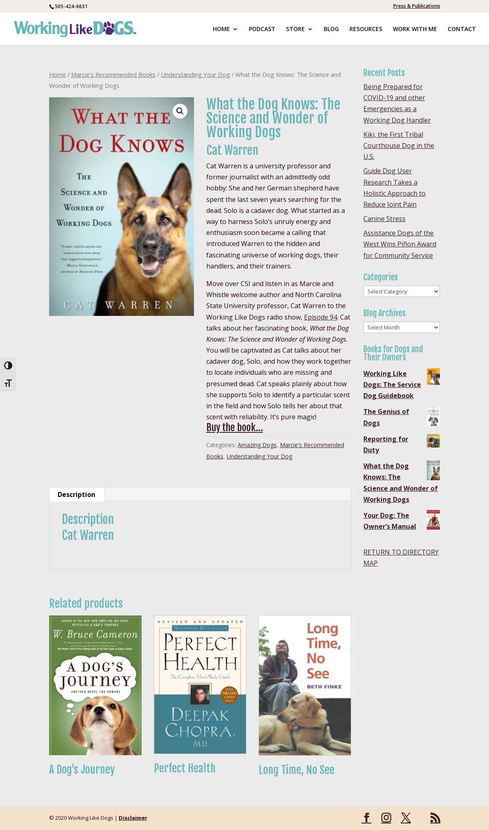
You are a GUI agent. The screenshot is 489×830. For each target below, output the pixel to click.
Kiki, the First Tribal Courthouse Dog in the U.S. (398, 145)
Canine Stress (384, 218)
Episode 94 (320, 317)
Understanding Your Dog (195, 74)
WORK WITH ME (415, 29)
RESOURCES (365, 29)
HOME (221, 29)
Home (57, 74)
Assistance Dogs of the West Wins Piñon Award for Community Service (399, 244)
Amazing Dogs (257, 445)
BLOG (331, 29)
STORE (295, 29)
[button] (180, 111)
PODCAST (262, 29)
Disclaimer (133, 817)
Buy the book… (234, 427)
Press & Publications (416, 6)
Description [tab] (76, 494)
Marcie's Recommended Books (113, 74)
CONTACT (462, 29)
